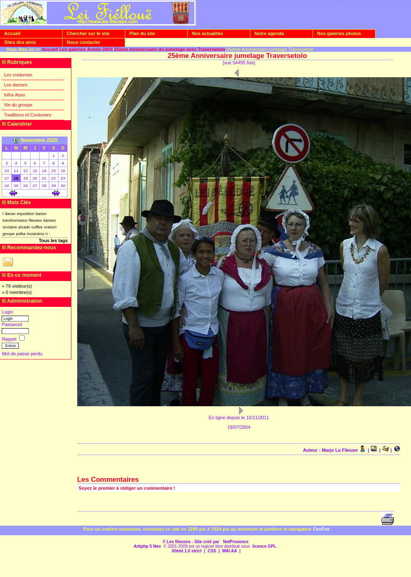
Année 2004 (100, 49)
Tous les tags (53, 240)
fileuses (35, 220)
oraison (50, 227)
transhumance (15, 220)
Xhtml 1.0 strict (186, 551)
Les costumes (18, 74)
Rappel (10, 339)
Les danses (15, 84)
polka (20, 234)
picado (24, 227)
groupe (9, 234)
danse (10, 214)
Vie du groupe (18, 104)
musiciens (35, 234)
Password (12, 324)
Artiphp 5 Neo (147, 546)
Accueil (50, 49)
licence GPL (264, 546)
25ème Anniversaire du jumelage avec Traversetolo (169, 49)
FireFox (321, 528)
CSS (211, 551)
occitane (10, 227)
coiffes (37, 227)
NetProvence (235, 541)
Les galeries (72, 49)
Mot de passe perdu (22, 353)
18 (16, 178)
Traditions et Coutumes (27, 114)
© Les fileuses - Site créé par (191, 541)
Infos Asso (14, 94)
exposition (25, 214)
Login (7, 311)
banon (41, 214)
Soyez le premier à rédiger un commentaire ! (126, 488)
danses (49, 220)
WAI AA (229, 551)
